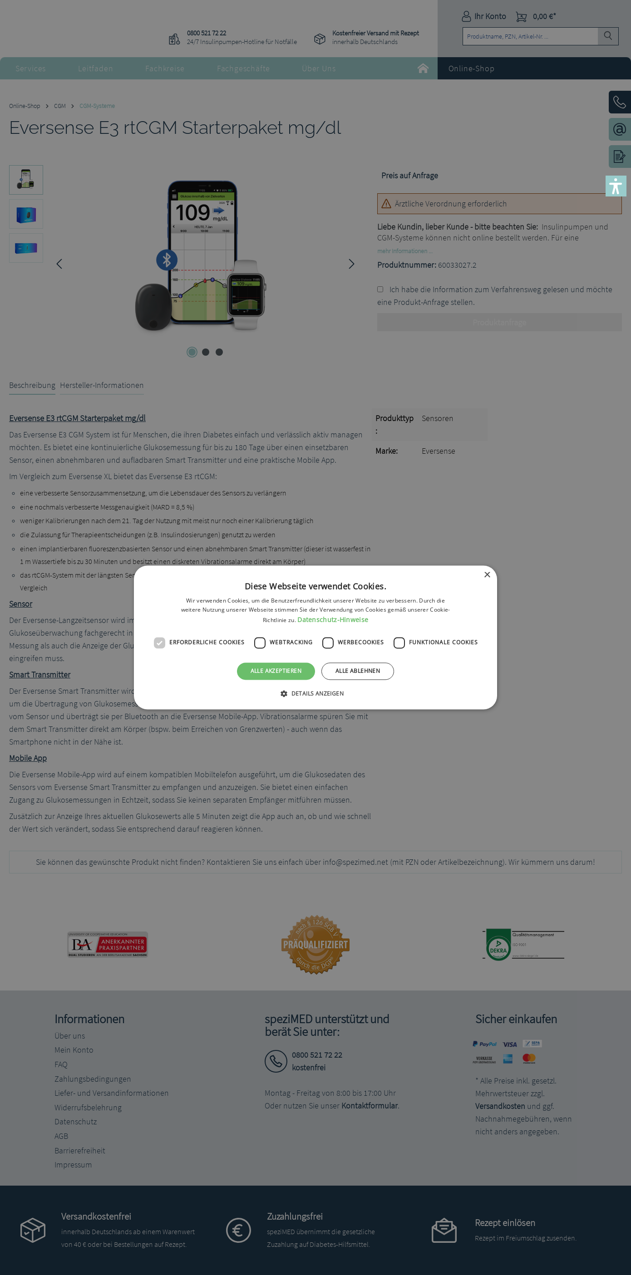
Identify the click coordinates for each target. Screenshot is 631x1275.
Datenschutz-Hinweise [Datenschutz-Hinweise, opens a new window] (332, 619)
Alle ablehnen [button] (357, 671)
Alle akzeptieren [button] (276, 671)
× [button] (486, 575)
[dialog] (315, 637)
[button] (616, 186)
